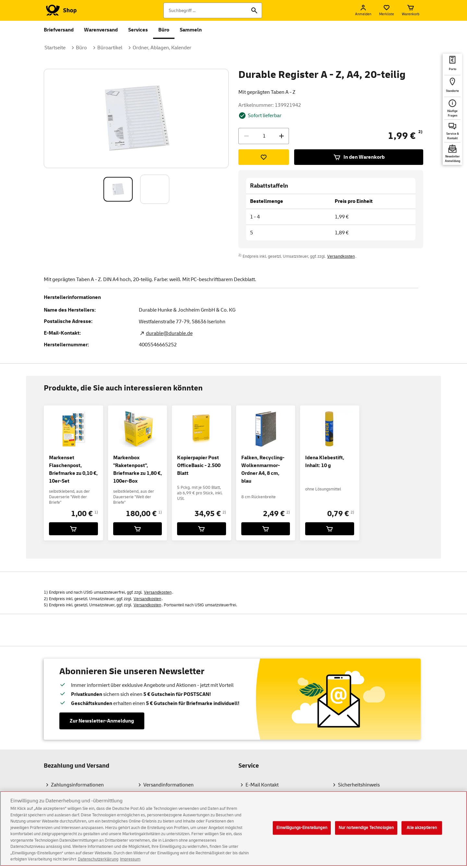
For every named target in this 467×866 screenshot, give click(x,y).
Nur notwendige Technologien (366, 832)
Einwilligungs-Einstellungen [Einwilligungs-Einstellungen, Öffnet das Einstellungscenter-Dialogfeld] (301, 832)
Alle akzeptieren (422, 832)
